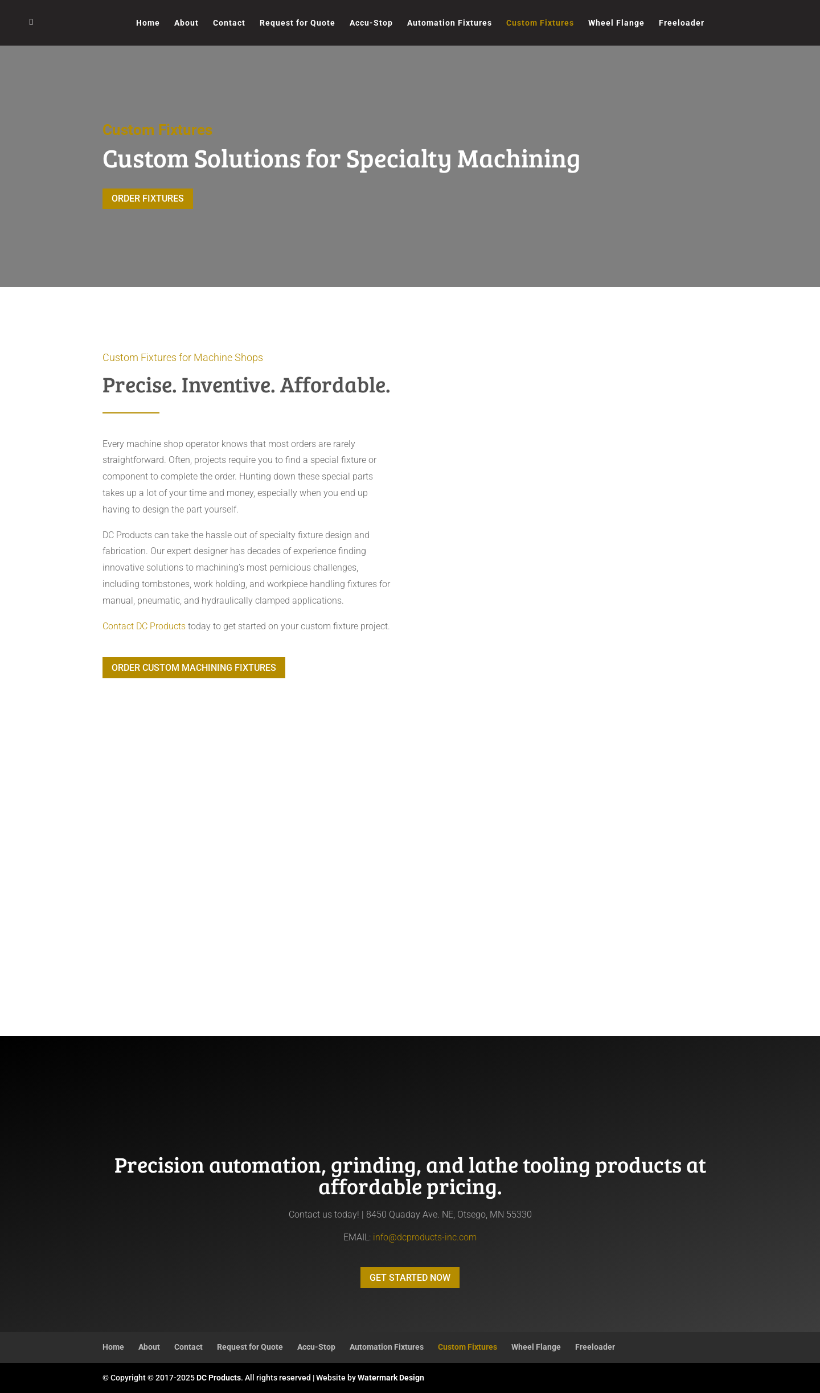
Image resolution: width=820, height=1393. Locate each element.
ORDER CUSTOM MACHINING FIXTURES (194, 667)
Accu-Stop (371, 23)
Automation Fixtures (449, 23)
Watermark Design (391, 1377)
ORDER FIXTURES (148, 198)
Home (148, 23)
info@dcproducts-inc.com (425, 1237)
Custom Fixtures (540, 23)
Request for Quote (297, 23)
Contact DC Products (144, 626)
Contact (229, 23)
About (186, 23)
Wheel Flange (616, 23)
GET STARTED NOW (410, 1277)
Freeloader (681, 23)
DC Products (218, 1377)
